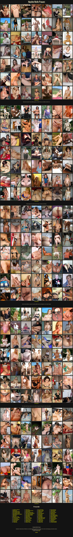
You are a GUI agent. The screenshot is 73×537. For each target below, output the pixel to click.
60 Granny (52, 520)
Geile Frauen (28, 516)
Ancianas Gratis (53, 512)
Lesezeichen (36, 100)
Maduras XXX (40, 522)
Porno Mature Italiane (29, 514)
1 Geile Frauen (40, 520)
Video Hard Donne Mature (30, 513)
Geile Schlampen (41, 513)
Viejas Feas (28, 509)
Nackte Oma (15, 510)
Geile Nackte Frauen (16, 511)
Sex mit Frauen (40, 509)
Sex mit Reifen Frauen (29, 510)
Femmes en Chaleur (16, 517)
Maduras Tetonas (29, 517)
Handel (36, 532)
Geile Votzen (40, 514)
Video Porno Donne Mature (17, 514)
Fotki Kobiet (53, 514)
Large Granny (53, 519)
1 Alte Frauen (40, 521)
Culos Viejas (53, 511)
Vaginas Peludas (28, 520)
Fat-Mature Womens (16, 509)
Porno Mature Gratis (16, 513)
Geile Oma (15, 521)
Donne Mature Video (41, 517)
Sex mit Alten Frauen (16, 512)
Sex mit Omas (15, 518)
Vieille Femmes (53, 510)
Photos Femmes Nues (29, 512)
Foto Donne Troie (29, 518)
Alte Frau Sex (40, 519)
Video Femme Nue (16, 516)
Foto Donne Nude (16, 519)
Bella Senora (53, 513)
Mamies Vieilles (53, 516)
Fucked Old (15, 522)
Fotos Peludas (53, 517)
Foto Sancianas (53, 509)
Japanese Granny (54, 521)
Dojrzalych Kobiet (54, 518)
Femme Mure (40, 516)
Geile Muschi (28, 511)
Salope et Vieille (41, 510)
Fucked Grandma (54, 522)
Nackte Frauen (28, 522)
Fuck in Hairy (15, 520)
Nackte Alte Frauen (41, 518)
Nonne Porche (28, 519)
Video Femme (40, 511)
